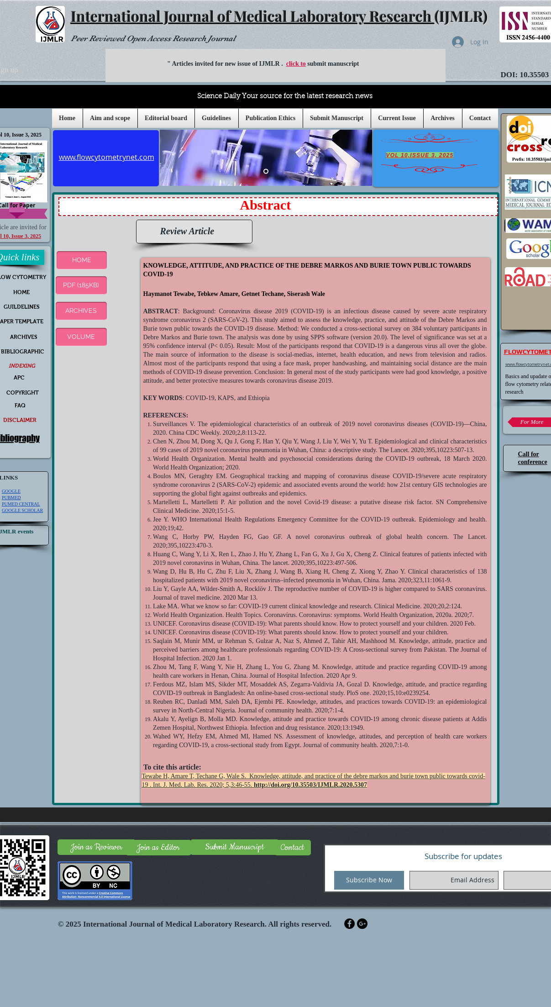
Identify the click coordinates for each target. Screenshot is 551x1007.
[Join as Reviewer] (97, 847)
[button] (216, 118)
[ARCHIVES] (81, 311)
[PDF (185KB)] (81, 285)
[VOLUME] (81, 337)
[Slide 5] (265, 171)
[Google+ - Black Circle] (362, 923)
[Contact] (292, 847)
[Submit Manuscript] (234, 847)
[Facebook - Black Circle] (349, 923)
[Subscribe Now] (369, 880)
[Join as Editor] (158, 847)
